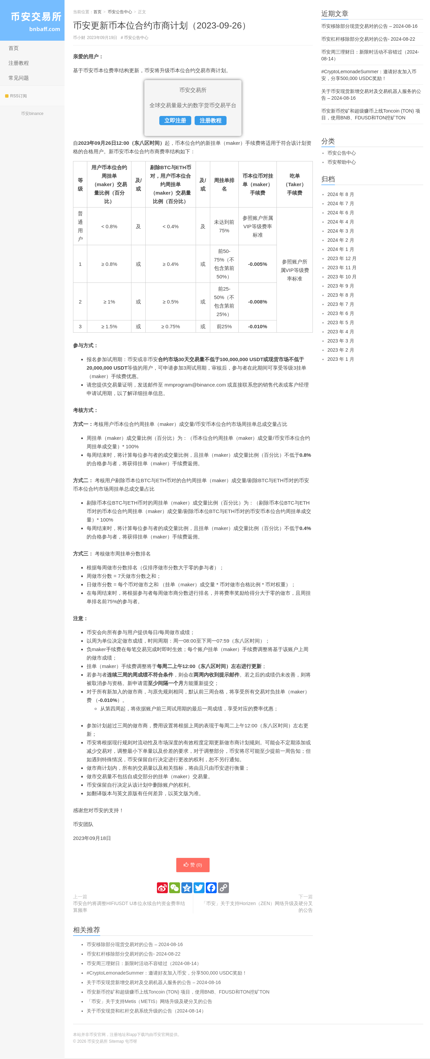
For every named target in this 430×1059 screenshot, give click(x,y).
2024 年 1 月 (340, 249)
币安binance (32, 113)
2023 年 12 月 (342, 258)
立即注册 (175, 120)
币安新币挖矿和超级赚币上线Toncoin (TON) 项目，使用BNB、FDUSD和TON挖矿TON (178, 992)
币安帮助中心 (341, 162)
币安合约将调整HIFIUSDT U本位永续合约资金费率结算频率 (129, 907)
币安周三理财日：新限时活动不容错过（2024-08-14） (144, 964)
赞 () (193, 865)
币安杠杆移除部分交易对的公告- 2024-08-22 (133, 954)
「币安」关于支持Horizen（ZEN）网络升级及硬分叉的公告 (257, 907)
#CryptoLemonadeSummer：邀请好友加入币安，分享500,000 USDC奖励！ (167, 973)
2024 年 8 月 (340, 194)
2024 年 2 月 (340, 240)
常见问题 (18, 78)
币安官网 (161, 1035)
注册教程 (18, 63)
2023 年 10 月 (342, 276)
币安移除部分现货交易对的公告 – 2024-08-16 (135, 945)
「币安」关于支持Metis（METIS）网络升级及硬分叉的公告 (149, 1002)
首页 (13, 48)
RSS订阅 (16, 96)
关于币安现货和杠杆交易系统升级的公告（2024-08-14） (146, 1011)
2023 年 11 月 (342, 267)
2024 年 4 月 (340, 221)
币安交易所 (32, 20)
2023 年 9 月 (340, 286)
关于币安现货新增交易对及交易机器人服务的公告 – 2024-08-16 (154, 983)
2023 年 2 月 (340, 350)
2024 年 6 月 (340, 212)
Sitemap (116, 1042)
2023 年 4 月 (340, 331)
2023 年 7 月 (340, 304)
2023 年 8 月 (340, 295)
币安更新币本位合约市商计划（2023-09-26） (162, 25)
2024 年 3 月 (340, 231)
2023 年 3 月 (340, 341)
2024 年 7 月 (340, 203)
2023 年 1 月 (340, 359)
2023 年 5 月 (340, 322)
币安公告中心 (120, 11)
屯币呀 (131, 1042)
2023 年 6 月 (340, 313)
